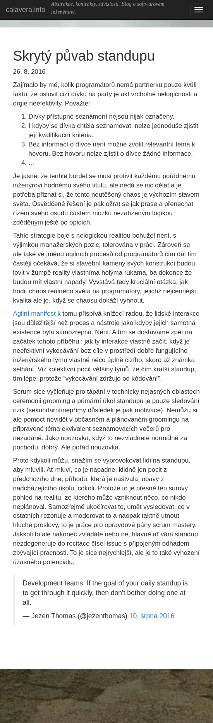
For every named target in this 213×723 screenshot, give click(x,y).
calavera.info (25, 10)
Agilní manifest (34, 313)
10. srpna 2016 (152, 616)
